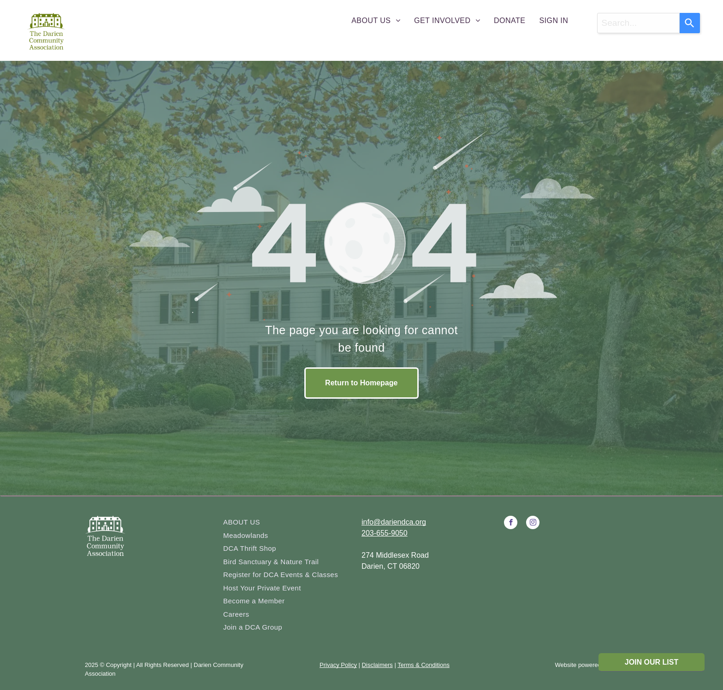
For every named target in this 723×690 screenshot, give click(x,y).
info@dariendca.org (394, 522)
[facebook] (510, 523)
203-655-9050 (385, 533)
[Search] (690, 23)
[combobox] (638, 23)
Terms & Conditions (423, 664)
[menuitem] (375, 20)
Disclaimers (377, 664)
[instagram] (532, 523)
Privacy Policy (338, 664)
